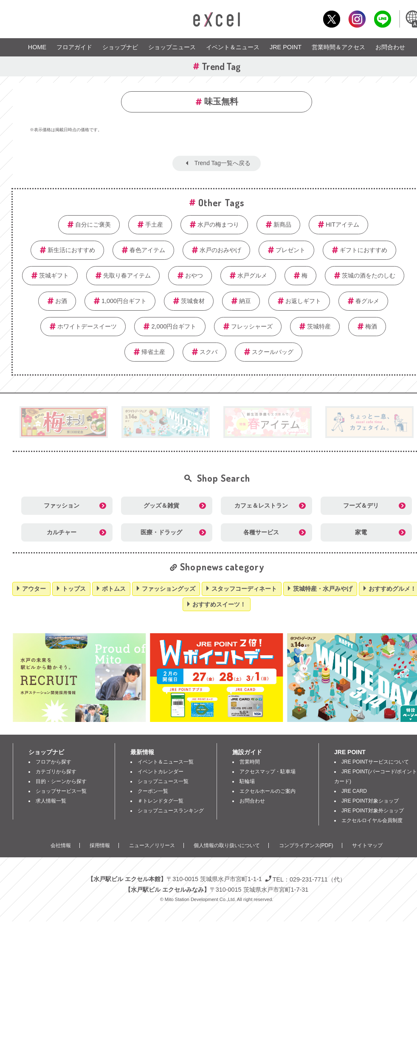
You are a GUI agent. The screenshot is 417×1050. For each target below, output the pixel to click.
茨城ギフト (54, 275)
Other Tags (221, 202)
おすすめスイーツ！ (219, 604)
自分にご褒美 (93, 224)
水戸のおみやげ (220, 250)
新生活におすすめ (71, 250)
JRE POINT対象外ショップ (372, 811)
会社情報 (61, 845)
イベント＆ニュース (232, 47)
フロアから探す (53, 762)
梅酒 (371, 326)
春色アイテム (147, 250)
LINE (382, 19)
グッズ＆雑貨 (161, 505)
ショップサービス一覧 (61, 791)
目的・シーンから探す (61, 781)
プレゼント (290, 250)
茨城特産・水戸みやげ (322, 588)
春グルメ (367, 301)
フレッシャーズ (252, 326)
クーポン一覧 (153, 791)
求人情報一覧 (51, 801)
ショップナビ (120, 47)
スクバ (208, 351)
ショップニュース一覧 (163, 781)
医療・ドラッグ (161, 532)
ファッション (61, 505)
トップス (74, 588)
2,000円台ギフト (173, 326)
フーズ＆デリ (361, 505)
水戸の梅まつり (218, 224)
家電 (361, 532)
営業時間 (249, 762)
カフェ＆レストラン (261, 505)
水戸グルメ (252, 275)
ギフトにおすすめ (363, 250)
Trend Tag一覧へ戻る (222, 163)
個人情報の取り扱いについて (227, 845)
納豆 (245, 301)
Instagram (357, 19)
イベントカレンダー (160, 772)
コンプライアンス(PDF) (306, 845)
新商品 (282, 224)
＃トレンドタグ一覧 (160, 801)
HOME (37, 47)
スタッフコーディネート (244, 588)
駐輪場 (247, 781)
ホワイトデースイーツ (87, 326)
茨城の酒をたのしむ (368, 275)
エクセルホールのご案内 (267, 791)
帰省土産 (153, 351)
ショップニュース (172, 47)
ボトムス (114, 588)
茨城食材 (193, 301)
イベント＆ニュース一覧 (166, 762)
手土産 (154, 224)
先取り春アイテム (127, 275)
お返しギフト (303, 301)
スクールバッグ (272, 351)
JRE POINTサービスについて (375, 762)
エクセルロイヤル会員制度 (372, 820)
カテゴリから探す (56, 772)
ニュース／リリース (152, 845)
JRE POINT (285, 47)
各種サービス (261, 532)
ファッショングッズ (168, 588)
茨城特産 (319, 326)
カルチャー (61, 532)
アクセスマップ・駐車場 (267, 772)
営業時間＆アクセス (338, 47)
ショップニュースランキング (171, 811)
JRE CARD (354, 791)
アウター (34, 588)
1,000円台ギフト (124, 301)
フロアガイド (74, 47)
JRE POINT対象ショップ (370, 801)
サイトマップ (367, 845)
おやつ (194, 275)
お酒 (61, 301)
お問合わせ (390, 47)
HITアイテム (342, 224)
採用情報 (100, 845)
